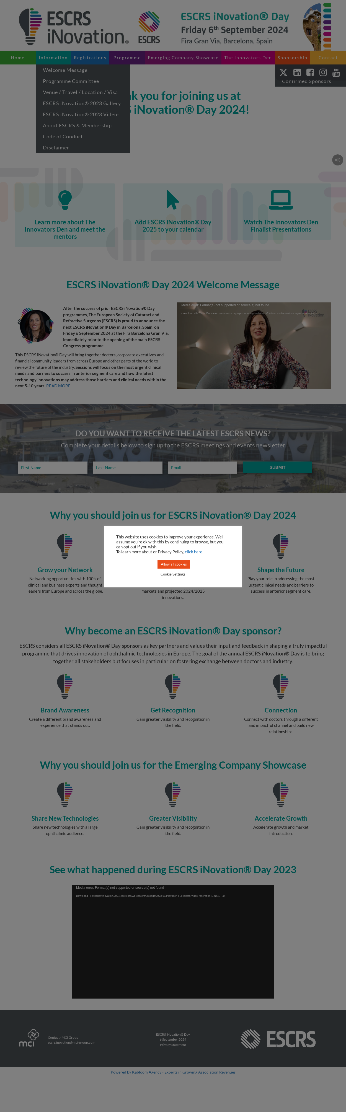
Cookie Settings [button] (173, 574)
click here (193, 551)
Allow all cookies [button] (174, 564)
